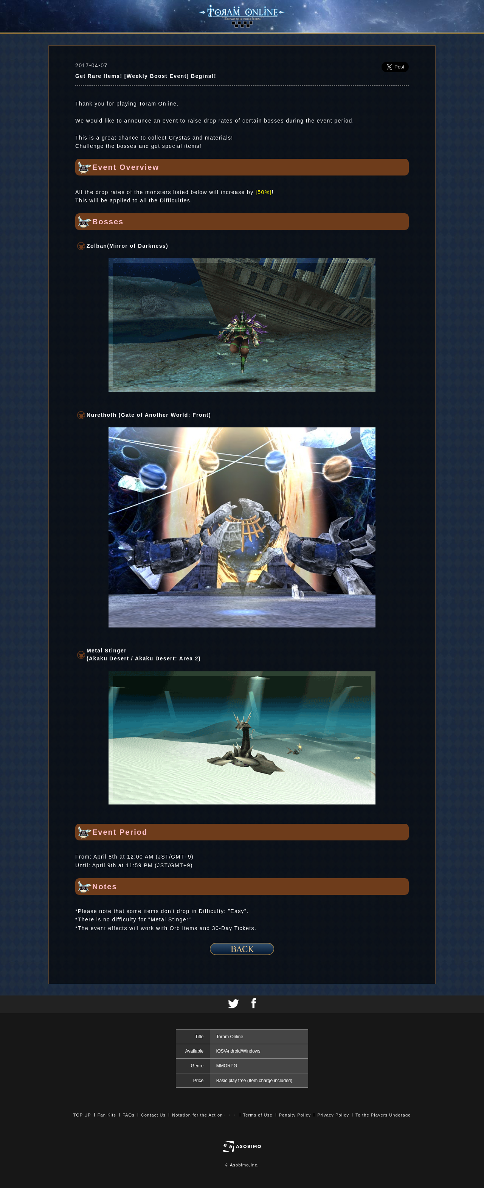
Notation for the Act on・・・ (204, 1115)
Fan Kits (107, 1115)
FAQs (129, 1115)
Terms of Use (258, 1115)
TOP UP (82, 1115)
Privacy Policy (333, 1115)
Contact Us (153, 1115)
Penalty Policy (295, 1115)
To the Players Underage (383, 1115)
